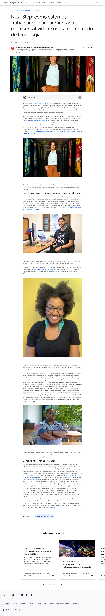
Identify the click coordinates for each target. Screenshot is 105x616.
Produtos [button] (44, 2)
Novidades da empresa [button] (55, 2)
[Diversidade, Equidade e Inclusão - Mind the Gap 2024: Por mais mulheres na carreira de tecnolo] (74, 560)
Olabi (63, 503)
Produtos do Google (62, 604)
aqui (51, 507)
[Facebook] (27, 595)
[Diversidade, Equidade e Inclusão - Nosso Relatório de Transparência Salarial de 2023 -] (31, 560)
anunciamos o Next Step (40, 103)
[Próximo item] (97, 558)
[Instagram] (13, 595)
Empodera (79, 499)
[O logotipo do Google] (6, 604)
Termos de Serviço (35, 604)
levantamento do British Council (39, 121)
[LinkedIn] (31, 595)
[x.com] (18, 595)
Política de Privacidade (20, 604)
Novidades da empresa (24, 10)
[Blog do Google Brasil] (12, 10)
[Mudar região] (24, 610)
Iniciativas (38, 10)
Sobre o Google (48, 604)
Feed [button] (64, 2)
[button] (88, 47)
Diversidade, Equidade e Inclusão (44, 516)
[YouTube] (22, 595)
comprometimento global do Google (46, 269)
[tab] (43, 584)
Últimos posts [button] (36, 2)
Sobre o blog (75, 604)
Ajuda (6, 610)
